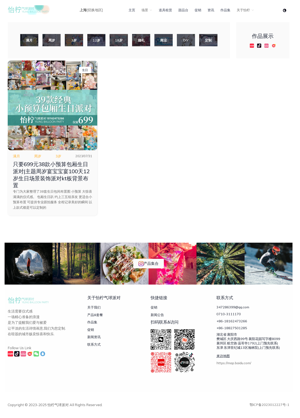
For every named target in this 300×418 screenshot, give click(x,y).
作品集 (225, 10)
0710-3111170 (228, 314)
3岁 (58, 156)
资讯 (211, 10)
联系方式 (94, 344)
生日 (85, 70)
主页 (132, 10)
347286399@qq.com (232, 307)
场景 (146, 10)
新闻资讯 (94, 337)
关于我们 (94, 307)
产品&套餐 (95, 315)
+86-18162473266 (231, 321)
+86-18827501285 (231, 328)
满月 (16, 156)
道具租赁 (165, 10)
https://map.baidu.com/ (233, 364)
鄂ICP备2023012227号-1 (269, 405)
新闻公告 (157, 315)
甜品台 (183, 10)
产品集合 (148, 263)
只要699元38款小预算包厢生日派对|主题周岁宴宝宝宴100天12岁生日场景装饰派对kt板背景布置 (52, 175)
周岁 (37, 156)
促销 (198, 10)
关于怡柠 (245, 10)
